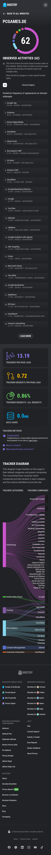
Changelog (6, 817)
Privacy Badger (7, 756)
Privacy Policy (25, 839)
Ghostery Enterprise (9, 800)
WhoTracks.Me (9, 698)
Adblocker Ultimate (9, 739)
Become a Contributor (10, 795)
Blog (4, 811)
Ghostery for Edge (35, 709)
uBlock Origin (7, 761)
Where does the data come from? (18, 449)
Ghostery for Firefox (35, 692)
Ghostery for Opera (35, 703)
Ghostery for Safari (35, 698)
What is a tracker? (12, 445)
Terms (15, 839)
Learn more (33, 441)
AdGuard (5, 728)
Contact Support (33, 732)
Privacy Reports (10, 789)
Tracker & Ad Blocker (11, 687)
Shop (4, 806)
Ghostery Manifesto (9, 784)
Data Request (32, 743)
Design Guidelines (33, 748)
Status (4, 778)
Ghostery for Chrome (36, 687)
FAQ (28, 726)
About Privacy (32, 754)
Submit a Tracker (33, 737)
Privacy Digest (8, 703)
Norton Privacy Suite (9, 745)
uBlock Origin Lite (8, 767)
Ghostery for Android (36, 714)
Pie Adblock (6, 750)
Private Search (9, 692)
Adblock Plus (7, 734)
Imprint (35, 839)
